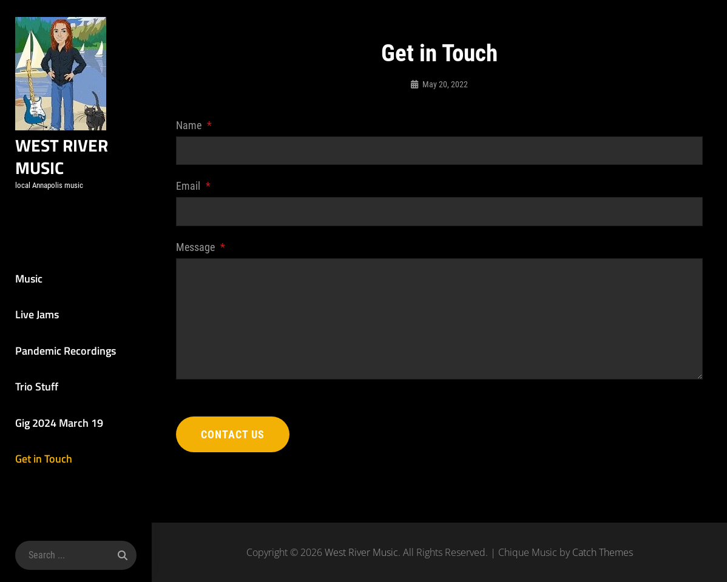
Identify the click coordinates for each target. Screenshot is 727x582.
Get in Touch (43, 458)
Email (193, 185)
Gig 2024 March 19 (59, 423)
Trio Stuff (36, 386)
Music (28, 278)
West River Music (61, 156)
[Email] (439, 211)
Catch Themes (602, 552)
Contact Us (233, 434)
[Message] (439, 319)
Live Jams (37, 314)
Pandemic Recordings (65, 351)
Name (194, 125)
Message (200, 247)
